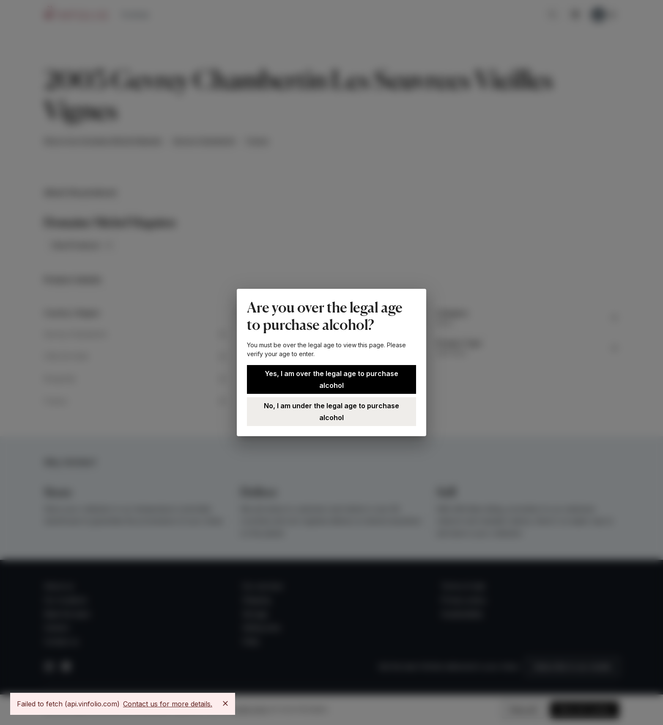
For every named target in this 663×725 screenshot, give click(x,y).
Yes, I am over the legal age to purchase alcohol (331, 379)
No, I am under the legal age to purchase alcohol (331, 411)
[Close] (225, 703)
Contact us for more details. (167, 704)
